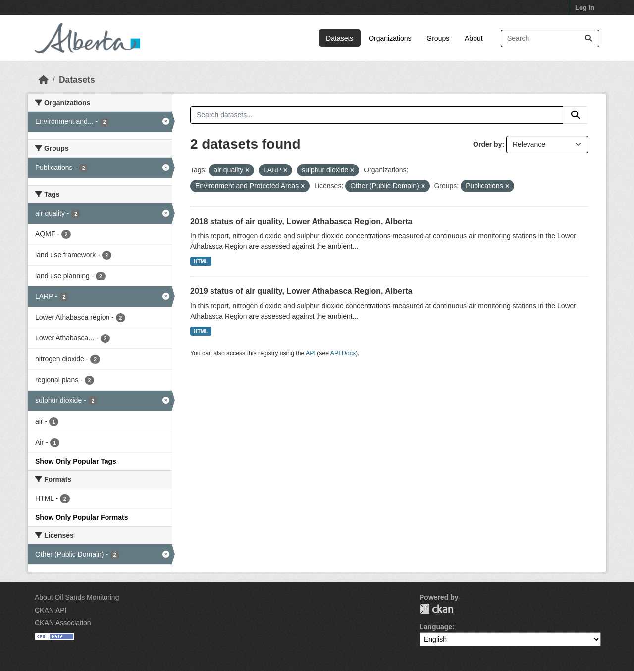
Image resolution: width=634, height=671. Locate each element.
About (474, 38)
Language (436, 627)
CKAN (436, 609)
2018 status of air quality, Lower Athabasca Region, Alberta (301, 221)
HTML (201, 261)
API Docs (343, 353)
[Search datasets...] (550, 38)
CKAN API (51, 610)
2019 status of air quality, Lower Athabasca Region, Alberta (301, 291)
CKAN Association (63, 623)
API (311, 353)
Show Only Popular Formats (81, 517)
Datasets (339, 38)
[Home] (44, 80)
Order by (487, 144)
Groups (437, 38)
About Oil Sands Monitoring (77, 597)
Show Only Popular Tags (75, 461)
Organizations (390, 38)
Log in (584, 7)
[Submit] (588, 38)
